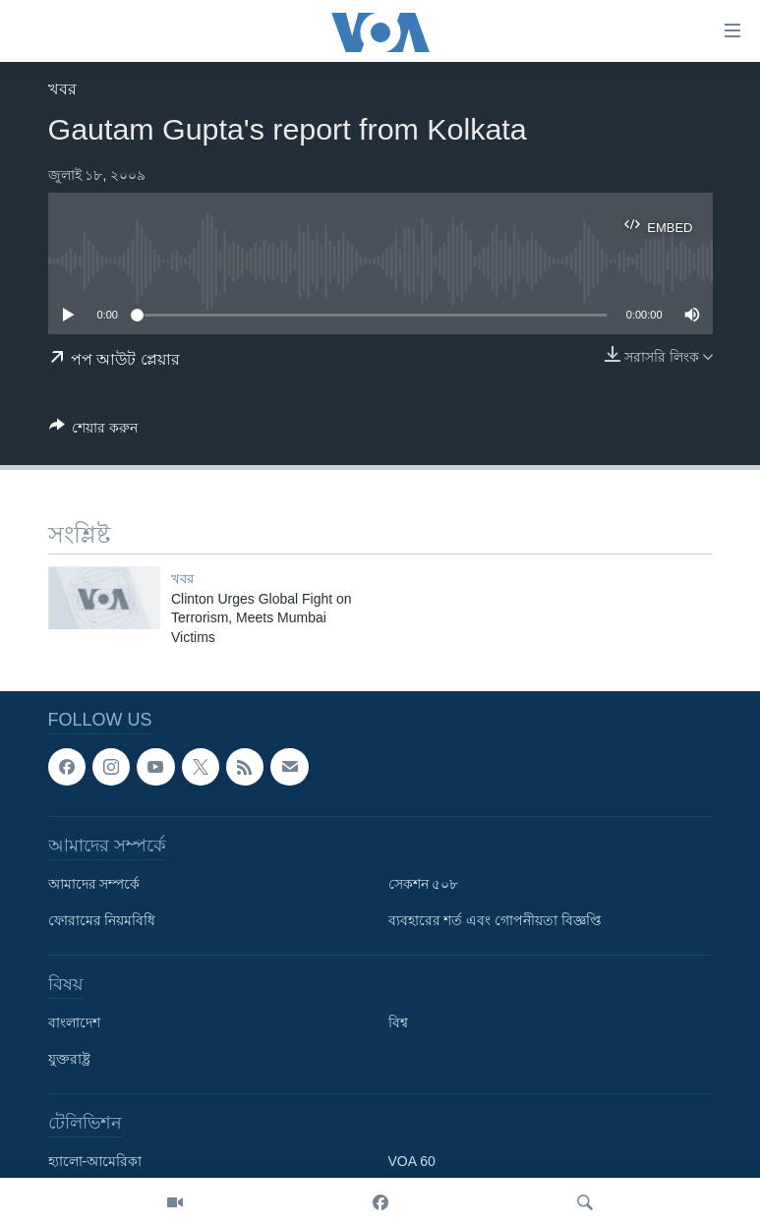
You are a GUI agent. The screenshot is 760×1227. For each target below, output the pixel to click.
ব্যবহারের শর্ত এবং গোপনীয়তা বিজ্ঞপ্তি (495, 920)
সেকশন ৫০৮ (423, 884)
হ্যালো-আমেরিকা (95, 1161)
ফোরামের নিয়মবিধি (102, 920)
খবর (62, 89)
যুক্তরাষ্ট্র (69, 1059)
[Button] (94, 431)
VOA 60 (412, 1161)
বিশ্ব (398, 1022)
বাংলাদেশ (74, 1022)
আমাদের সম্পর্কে (94, 884)
